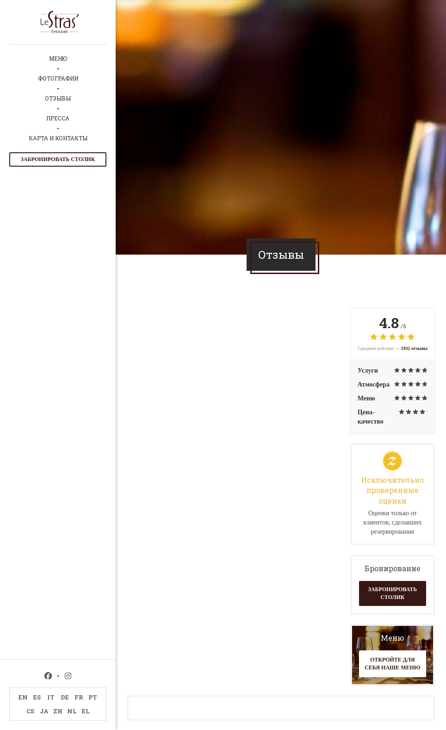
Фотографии (58, 78)
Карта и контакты (58, 138)
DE (65, 697)
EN (23, 697)
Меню (58, 58)
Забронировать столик (58, 159)
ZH (57, 711)
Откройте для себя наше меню (392, 663)
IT (51, 697)
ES (37, 697)
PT (92, 697)
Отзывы (58, 98)
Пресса (57, 118)
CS (30, 711)
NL (72, 711)
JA (44, 711)
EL (86, 711)
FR (78, 697)
